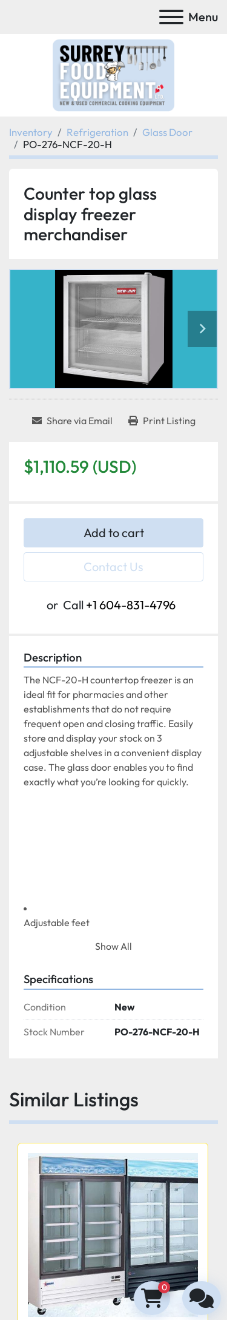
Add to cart (114, 532)
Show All (113, 946)
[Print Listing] (161, 420)
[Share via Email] (72, 420)
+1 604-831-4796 (131, 604)
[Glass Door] (167, 132)
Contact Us (113, 566)
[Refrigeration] (97, 132)
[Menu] (171, 17)
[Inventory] (31, 132)
